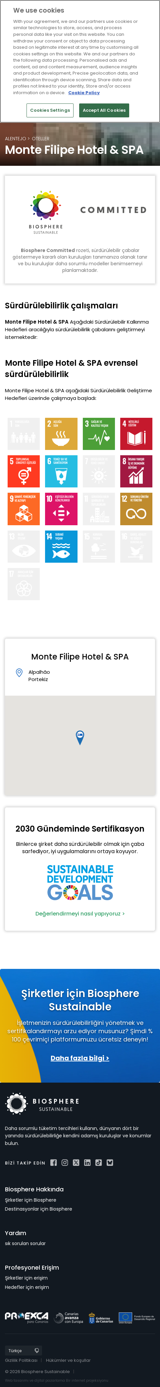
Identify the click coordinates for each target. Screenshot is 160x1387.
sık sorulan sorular (25, 1243)
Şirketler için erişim (26, 1278)
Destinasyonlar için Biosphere (38, 1209)
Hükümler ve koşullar (68, 1360)
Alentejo (15, 138)
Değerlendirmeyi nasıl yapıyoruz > (80, 913)
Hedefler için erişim (27, 1287)
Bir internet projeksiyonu (87, 1380)
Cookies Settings (50, 110)
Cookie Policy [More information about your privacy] (84, 93)
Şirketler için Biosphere (30, 1200)
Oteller (40, 138)
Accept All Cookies (104, 110)
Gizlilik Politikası (21, 1360)
